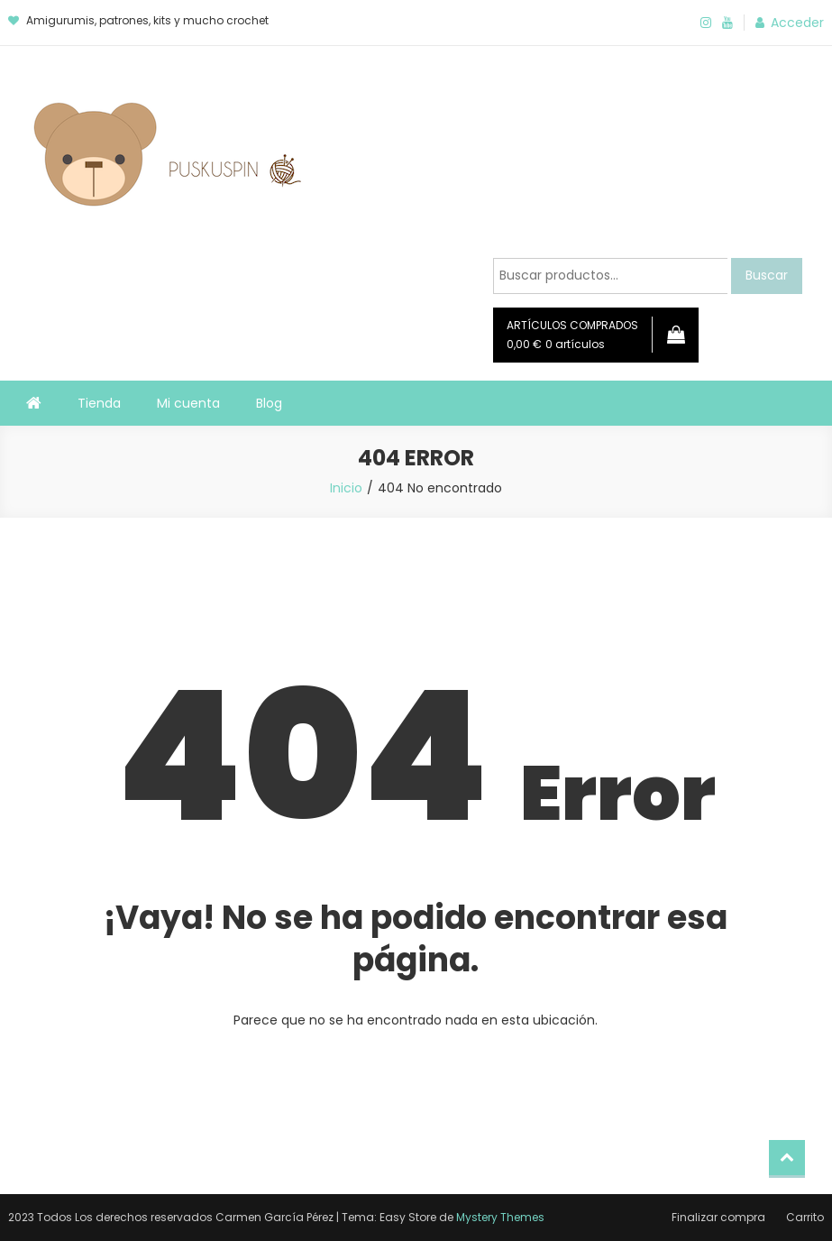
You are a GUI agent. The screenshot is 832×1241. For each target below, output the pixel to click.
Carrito (805, 1217)
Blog (269, 403)
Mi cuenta (188, 403)
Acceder (797, 22)
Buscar (766, 275)
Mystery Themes (500, 1217)
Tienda (99, 403)
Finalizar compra (718, 1217)
